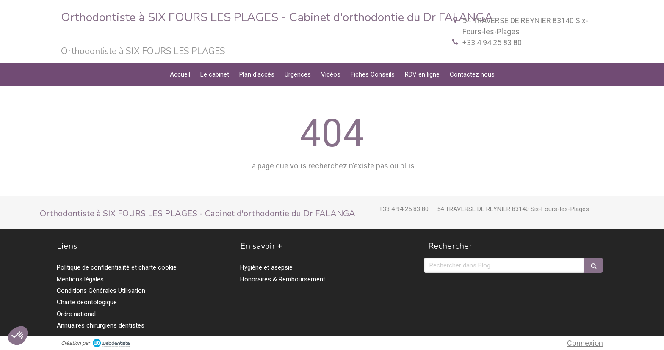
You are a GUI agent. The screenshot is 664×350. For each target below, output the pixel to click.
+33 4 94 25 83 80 (492, 42)
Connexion (585, 343)
